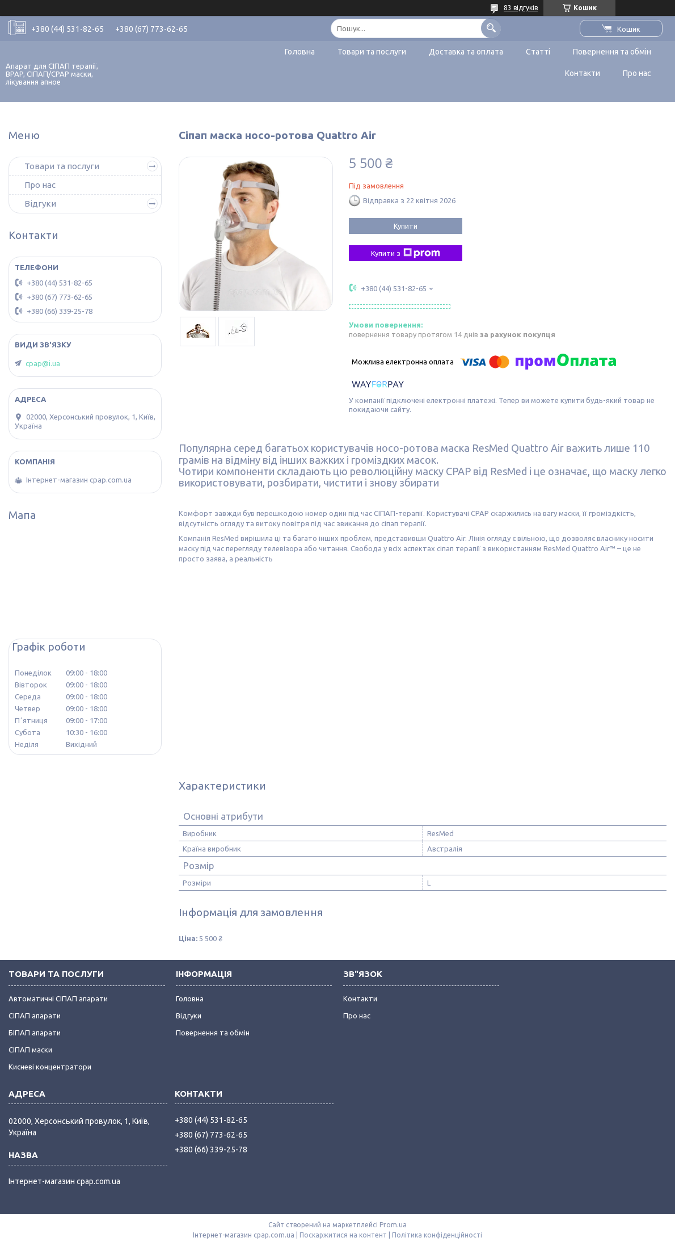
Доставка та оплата (466, 51)
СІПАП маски (30, 1050)
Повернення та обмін (612, 51)
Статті (538, 51)
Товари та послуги (372, 51)
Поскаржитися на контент (343, 1235)
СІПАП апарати (35, 1016)
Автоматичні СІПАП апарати (58, 998)
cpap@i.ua (43, 363)
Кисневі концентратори (50, 1067)
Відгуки (40, 203)
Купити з (405, 253)
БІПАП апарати (35, 1033)
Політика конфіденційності (437, 1235)
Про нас (637, 73)
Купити (405, 226)
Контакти (582, 73)
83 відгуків (521, 7)
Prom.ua (393, 1224)
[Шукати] (491, 28)
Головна (300, 51)
